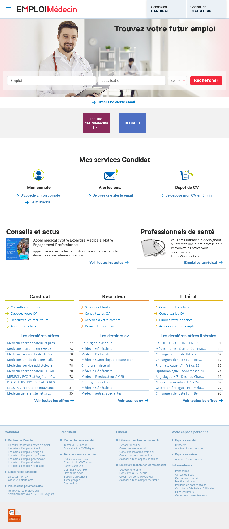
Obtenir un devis (73, 473)
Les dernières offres (40, 336)
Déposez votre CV (24, 313)
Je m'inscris (40, 202)
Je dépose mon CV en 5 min (188, 195)
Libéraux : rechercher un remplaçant (142, 465)
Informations (182, 465)
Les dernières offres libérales (188, 336)
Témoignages (72, 480)
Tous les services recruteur (81, 454)
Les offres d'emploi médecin (24, 448)
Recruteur (114, 297)
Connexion (160, 8)
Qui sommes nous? (186, 478)
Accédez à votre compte (28, 326)
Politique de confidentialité (190, 485)
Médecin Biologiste (95, 354)
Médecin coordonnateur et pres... (32, 343)
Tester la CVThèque (75, 445)
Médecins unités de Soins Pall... (31, 360)
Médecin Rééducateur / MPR (102, 377)
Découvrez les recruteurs (29, 320)
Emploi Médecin (47, 9)
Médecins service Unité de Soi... (31, 354)
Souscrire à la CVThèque (79, 448)
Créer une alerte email (116, 102)
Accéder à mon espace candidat (138, 459)
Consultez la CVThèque (78, 462)
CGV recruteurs (184, 492)
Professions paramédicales (25, 486)
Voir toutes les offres (51, 400)
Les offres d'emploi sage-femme (27, 455)
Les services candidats (22, 472)
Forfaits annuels (73, 466)
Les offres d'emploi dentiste (24, 462)
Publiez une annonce (76, 459)
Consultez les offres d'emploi (136, 452)
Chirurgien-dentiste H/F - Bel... (178, 393)
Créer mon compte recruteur (136, 476)
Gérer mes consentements (191, 495)
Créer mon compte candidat (136, 455)
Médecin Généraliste (96, 349)
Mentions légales (185, 481)
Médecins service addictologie (29, 365)
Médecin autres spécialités (101, 393)
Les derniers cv (114, 336)
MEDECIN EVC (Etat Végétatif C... (31, 377)
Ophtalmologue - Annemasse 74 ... (181, 371)
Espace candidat (185, 440)
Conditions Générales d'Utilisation (195, 488)
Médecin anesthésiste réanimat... (181, 349)
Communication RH (75, 469)
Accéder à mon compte (189, 448)
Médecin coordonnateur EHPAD (30, 371)
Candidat (40, 297)
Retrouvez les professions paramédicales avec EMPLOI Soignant (31, 492)
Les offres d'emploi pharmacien (26, 459)
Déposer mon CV (18, 476)
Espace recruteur (186, 454)
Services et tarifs (97, 307)
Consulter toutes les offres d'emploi (29, 445)
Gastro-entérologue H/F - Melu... (180, 388)
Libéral (188, 297)
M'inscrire (181, 445)
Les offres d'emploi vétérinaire (26, 465)
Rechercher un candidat (79, 440)
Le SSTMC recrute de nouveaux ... (32, 388)
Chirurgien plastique (96, 343)
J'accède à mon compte (40, 195)
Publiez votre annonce (176, 320)
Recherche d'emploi (21, 440)
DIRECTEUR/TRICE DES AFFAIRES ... (32, 382)
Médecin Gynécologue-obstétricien (107, 360)
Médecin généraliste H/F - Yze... (179, 382)
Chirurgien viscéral (95, 365)
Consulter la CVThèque (133, 473)
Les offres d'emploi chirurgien (25, 452)
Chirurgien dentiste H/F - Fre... (178, 354)
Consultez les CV (97, 313)
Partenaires (70, 483)
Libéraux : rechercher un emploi (139, 440)
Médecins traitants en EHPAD (29, 349)
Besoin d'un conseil (75, 476)
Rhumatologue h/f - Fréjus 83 (177, 365)
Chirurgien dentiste (96, 382)
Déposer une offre (130, 469)
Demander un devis (99, 326)
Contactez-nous (184, 474)
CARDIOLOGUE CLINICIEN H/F (177, 343)
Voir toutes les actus (106, 262)
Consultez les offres (25, 307)
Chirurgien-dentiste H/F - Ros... (179, 360)
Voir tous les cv (130, 400)
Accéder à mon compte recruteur (139, 480)
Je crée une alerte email (113, 195)
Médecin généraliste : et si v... (29, 393)
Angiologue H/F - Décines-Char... (180, 377)
